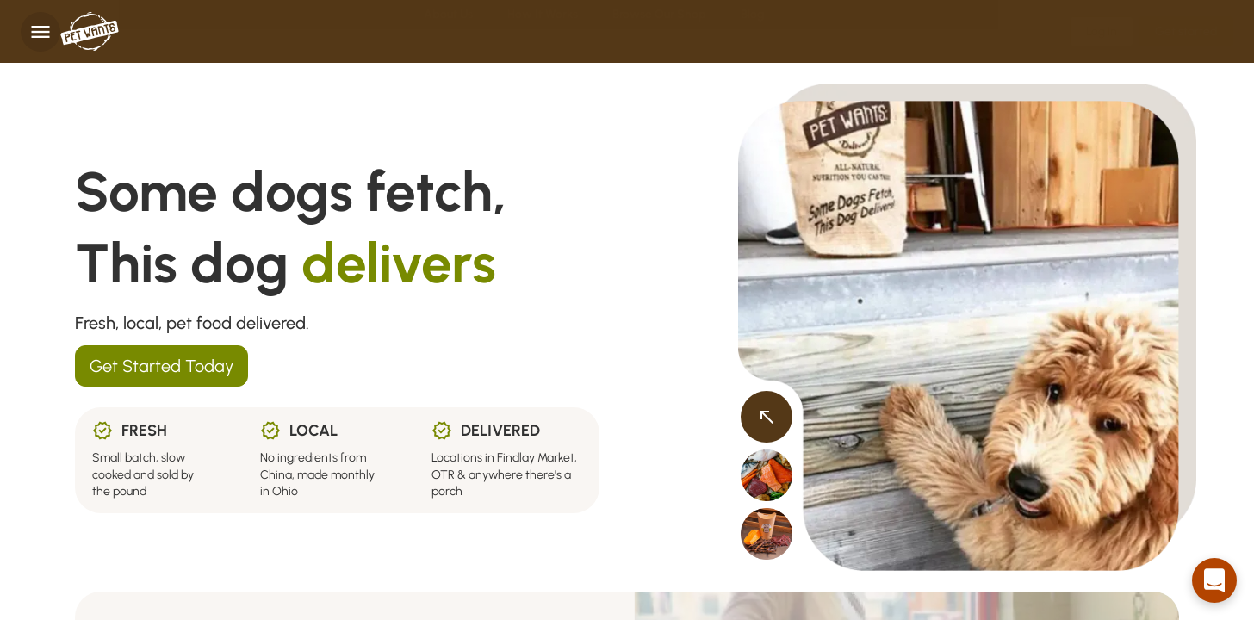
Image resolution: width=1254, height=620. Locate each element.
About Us (448, 31)
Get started (1186, 31)
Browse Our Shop (659, 31)
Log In (1101, 31)
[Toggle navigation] (40, 32)
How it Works (542, 31)
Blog (752, 31)
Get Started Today (161, 366)
